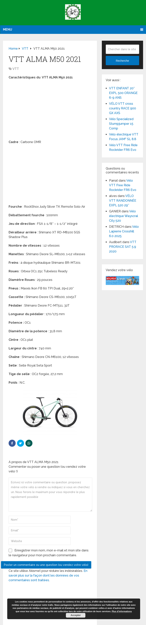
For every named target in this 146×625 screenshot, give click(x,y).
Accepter (76, 615)
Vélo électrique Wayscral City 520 (123, 215)
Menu (7, 29)
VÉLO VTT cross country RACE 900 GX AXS (122, 108)
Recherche (122, 60)
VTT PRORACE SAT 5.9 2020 (122, 246)
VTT (16, 69)
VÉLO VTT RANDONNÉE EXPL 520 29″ (122, 200)
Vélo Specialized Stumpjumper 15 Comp (121, 123)
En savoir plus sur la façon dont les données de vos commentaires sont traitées (48, 575)
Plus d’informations (122, 611)
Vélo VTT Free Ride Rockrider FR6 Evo (122, 185)
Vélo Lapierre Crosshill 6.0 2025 (124, 231)
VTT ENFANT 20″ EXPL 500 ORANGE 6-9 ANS (123, 92)
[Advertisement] (50, 111)
